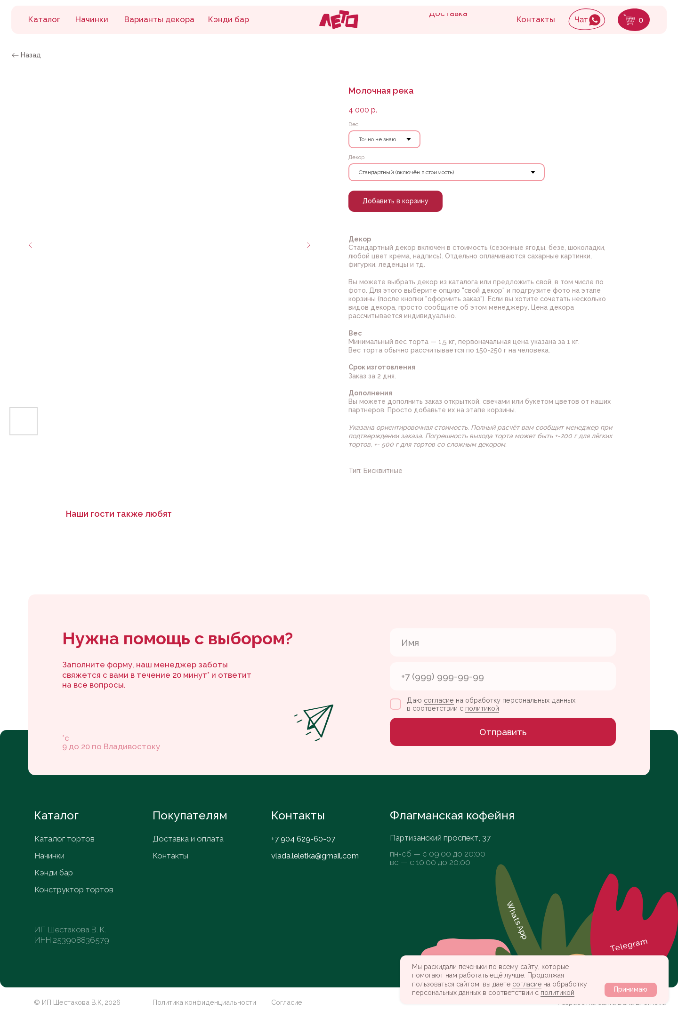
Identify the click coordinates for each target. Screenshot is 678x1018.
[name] (503, 642)
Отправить (502, 732)
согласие (526, 984)
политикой (557, 992)
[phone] (503, 676)
